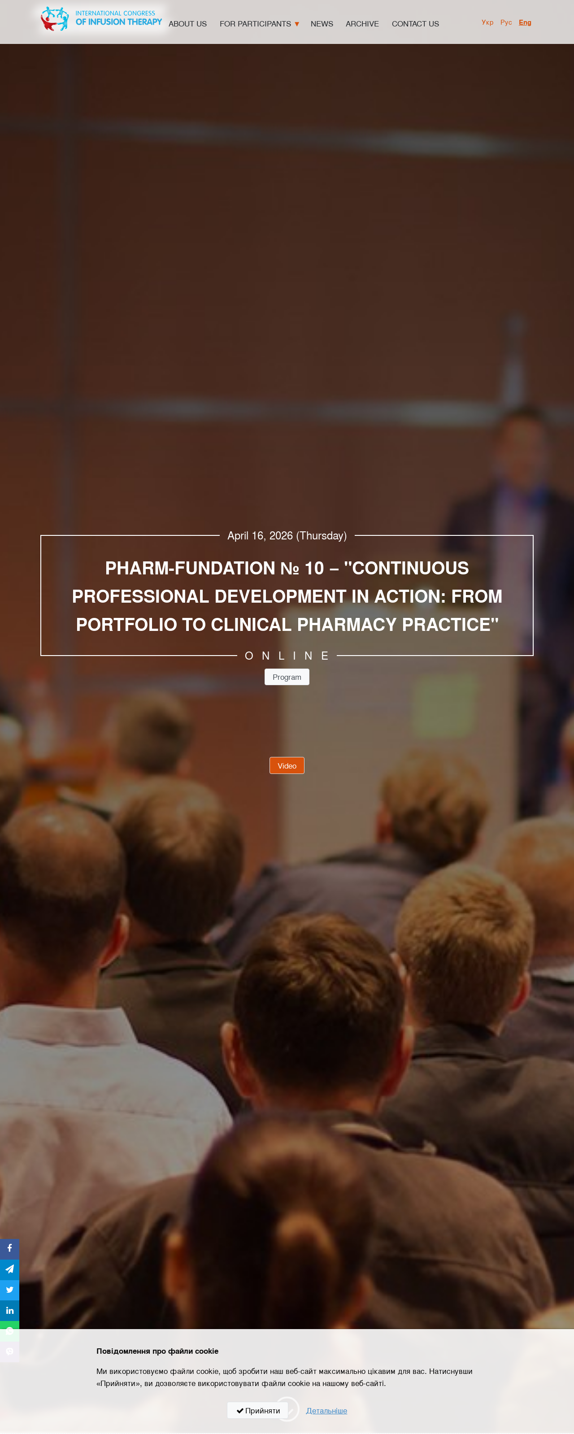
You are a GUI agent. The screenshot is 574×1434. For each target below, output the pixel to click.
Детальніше (326, 1410)
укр (488, 21)
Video (287, 765)
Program (287, 676)
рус (506, 21)
